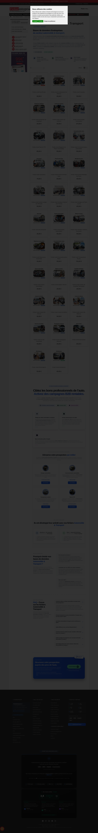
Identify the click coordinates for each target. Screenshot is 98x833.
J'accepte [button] (35, 21)
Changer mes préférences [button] (49, 21)
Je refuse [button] (41, 21)
